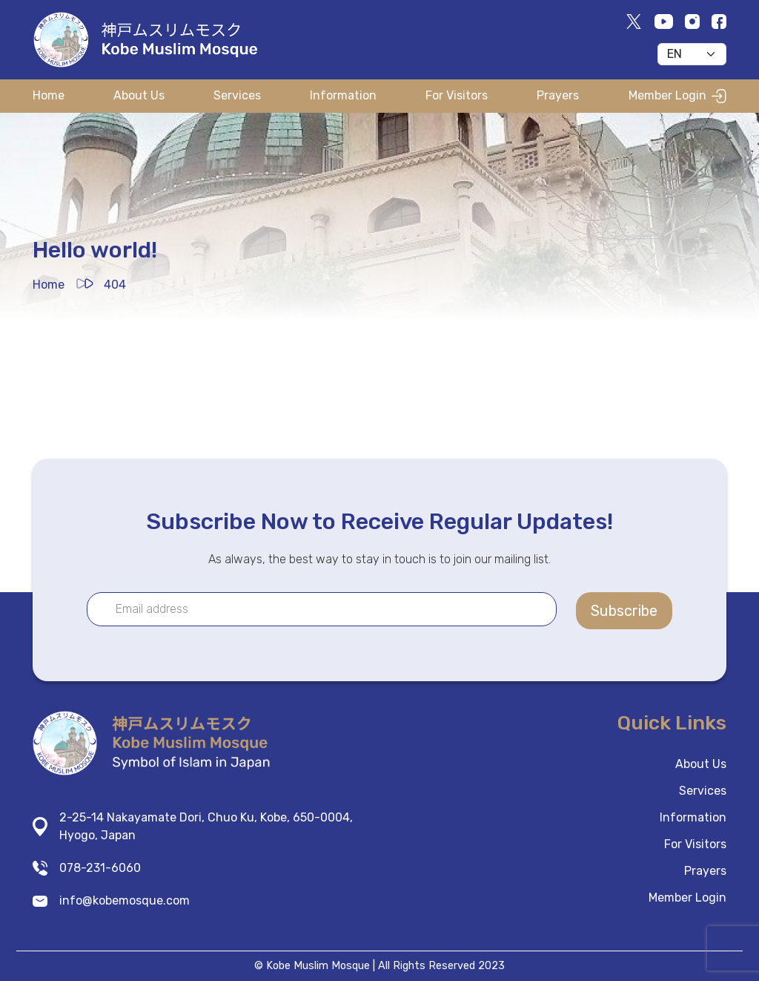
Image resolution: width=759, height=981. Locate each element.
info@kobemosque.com (124, 900)
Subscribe (624, 611)
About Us (139, 95)
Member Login (677, 95)
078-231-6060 (100, 868)
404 (115, 285)
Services (237, 95)
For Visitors (456, 95)
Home (48, 95)
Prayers (558, 95)
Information (343, 95)
